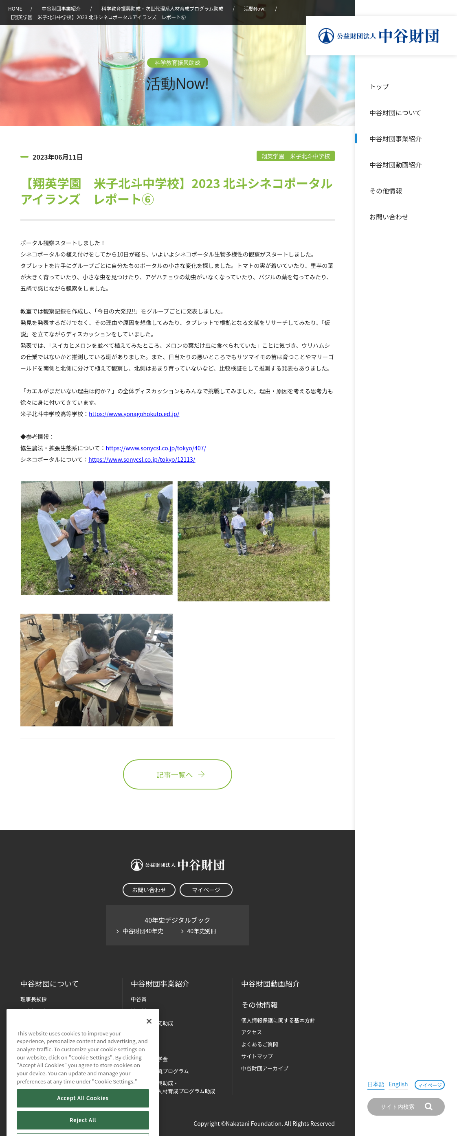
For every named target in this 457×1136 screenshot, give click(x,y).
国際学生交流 (160, 1071)
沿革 (445, 164)
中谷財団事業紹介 (395, 138)
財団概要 (31, 1023)
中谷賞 (139, 999)
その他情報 (385, 190)
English (398, 1084)
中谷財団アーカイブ (264, 1068)
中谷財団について (395, 112)
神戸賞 (139, 1011)
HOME (15, 8)
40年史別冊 (202, 931)
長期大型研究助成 (152, 1023)
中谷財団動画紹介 (395, 164)
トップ (379, 86)
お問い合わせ (389, 216)
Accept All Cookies (82, 1121)
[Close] (149, 1044)
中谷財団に (49, 983)
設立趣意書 (33, 1011)
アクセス (251, 1032)
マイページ (429, 1084)
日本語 (375, 1084)
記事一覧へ (177, 774)
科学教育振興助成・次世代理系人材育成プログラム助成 (162, 8)
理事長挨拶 (33, 999)
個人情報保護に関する (278, 1020)
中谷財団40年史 (143, 931)
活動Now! (255, 8)
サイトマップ (257, 1056)
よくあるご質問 (259, 1044)
